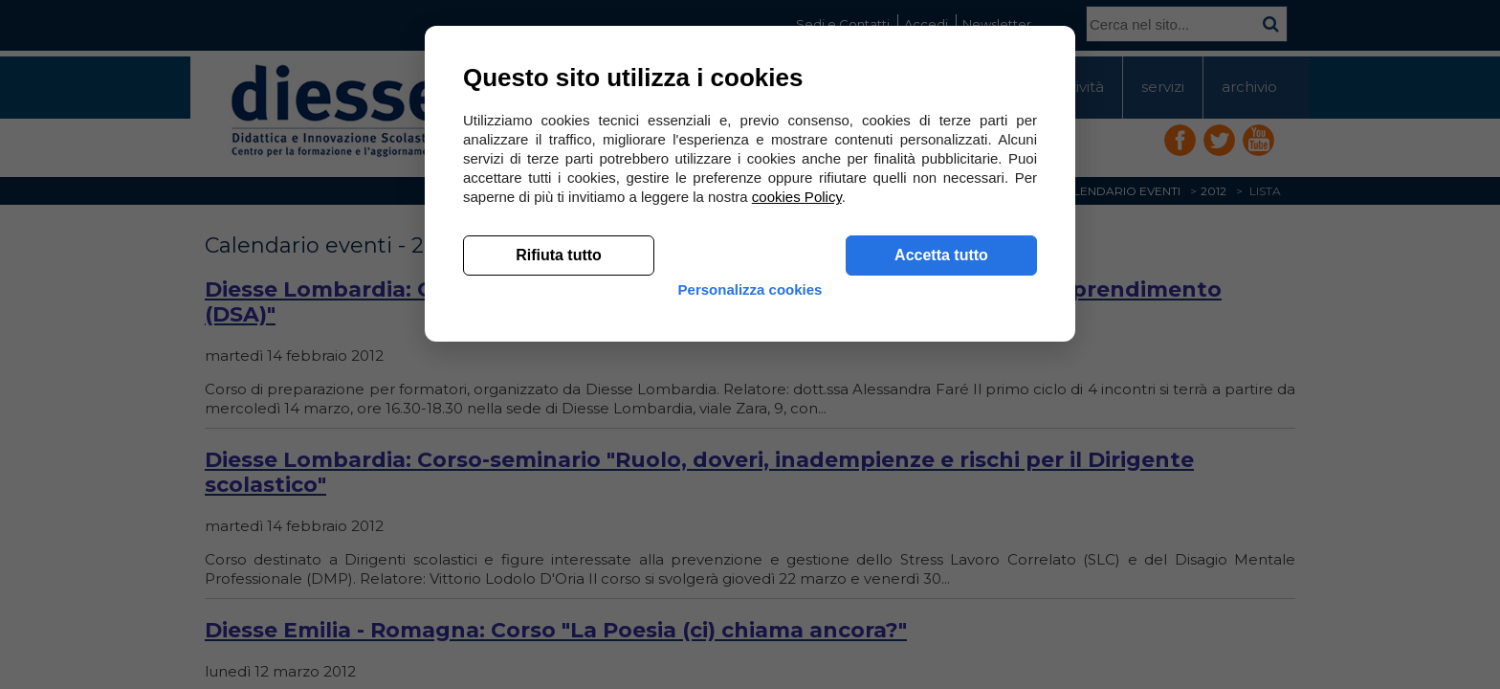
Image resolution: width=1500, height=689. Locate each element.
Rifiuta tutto (559, 536)
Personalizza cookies (750, 586)
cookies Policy (797, 478)
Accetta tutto (941, 536)
